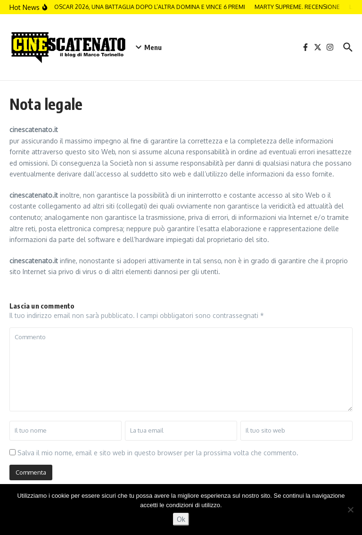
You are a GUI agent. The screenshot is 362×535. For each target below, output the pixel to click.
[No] (350, 509)
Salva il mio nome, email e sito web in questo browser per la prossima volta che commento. (157, 453)
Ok (181, 519)
